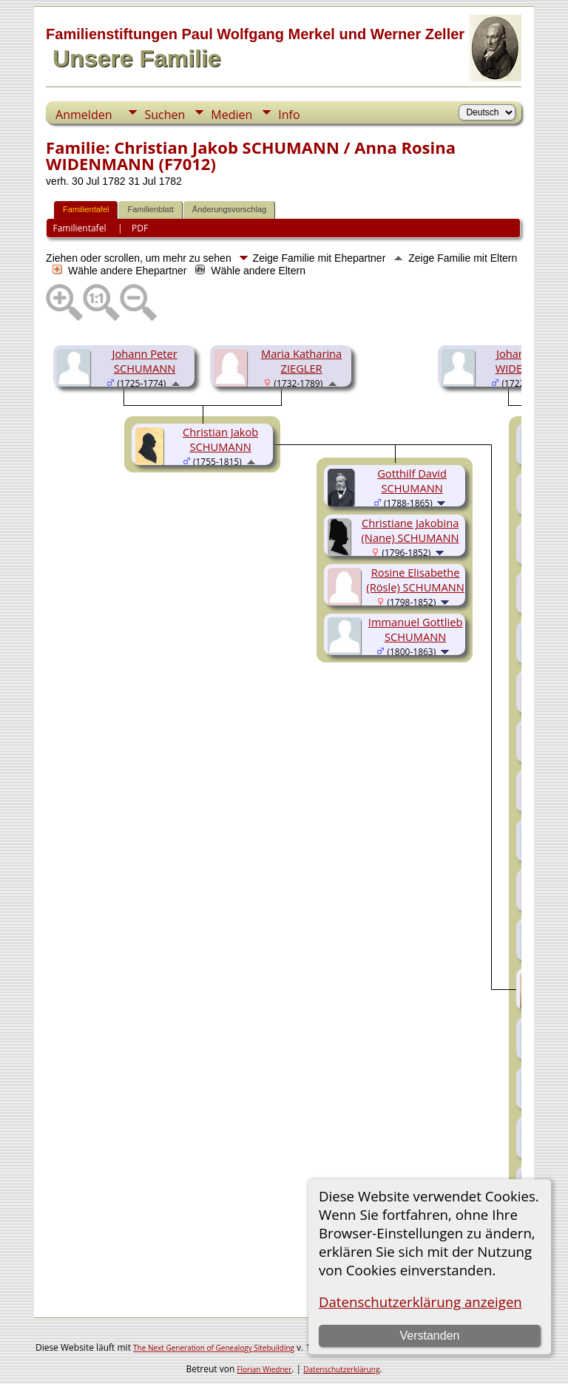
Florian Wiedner (264, 1369)
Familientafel (86, 209)
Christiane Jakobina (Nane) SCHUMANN (410, 530)
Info (289, 114)
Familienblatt (150, 209)
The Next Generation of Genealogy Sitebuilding (213, 1348)
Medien (231, 114)
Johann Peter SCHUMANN (145, 361)
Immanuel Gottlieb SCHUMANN (415, 629)
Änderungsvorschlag (229, 209)
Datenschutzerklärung (341, 1369)
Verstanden (429, 1335)
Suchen (164, 114)
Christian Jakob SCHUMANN (220, 439)
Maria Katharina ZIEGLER (301, 361)
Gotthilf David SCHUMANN (412, 480)
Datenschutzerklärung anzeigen (420, 1301)
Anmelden (83, 114)
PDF (140, 228)
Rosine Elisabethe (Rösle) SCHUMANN (415, 579)
